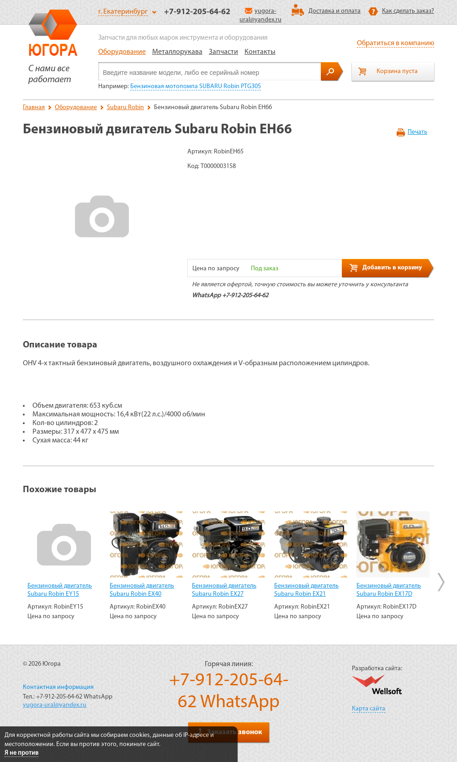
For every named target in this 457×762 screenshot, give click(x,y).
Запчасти (223, 52)
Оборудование (122, 52)
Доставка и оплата (334, 11)
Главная (34, 107)
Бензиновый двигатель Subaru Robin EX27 (224, 590)
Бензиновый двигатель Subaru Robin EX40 (142, 590)
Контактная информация (58, 687)
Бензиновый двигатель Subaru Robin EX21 (306, 590)
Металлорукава (177, 52)
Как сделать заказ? (408, 11)
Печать (417, 132)
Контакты (260, 52)
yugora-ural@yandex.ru (54, 705)
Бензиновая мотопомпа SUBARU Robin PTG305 (195, 86)
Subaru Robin (125, 107)
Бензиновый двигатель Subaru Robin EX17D (388, 590)
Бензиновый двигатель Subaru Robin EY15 (59, 590)
